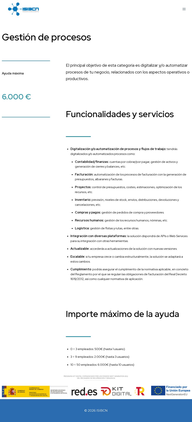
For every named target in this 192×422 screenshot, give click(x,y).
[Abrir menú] (183, 9)
